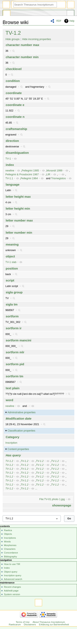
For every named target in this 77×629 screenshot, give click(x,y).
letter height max (18, 196)
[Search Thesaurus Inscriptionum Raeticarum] (35, 4)
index (10, 164)
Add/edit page (11, 590)
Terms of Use (23, 622)
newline (9, 170)
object (10, 256)
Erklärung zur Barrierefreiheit (54, 624)
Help (72, 21)
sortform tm (14, 376)
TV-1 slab (10, 262)
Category (12, 437)
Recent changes (12, 587)
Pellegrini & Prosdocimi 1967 (22, 174)
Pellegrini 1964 (29, 178)
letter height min (18, 208)
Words (7, 541)
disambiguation (17, 152)
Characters (9, 549)
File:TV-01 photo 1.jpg (52, 499)
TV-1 (8, 158)
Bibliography (10, 556)
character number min (22, 57)
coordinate (14, 93)
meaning (12, 244)
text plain (13, 388)
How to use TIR (12, 564)
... (36, 488)
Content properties (18, 449)
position (12, 268)
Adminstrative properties (21, 412)
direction (12, 140)
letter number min (19, 232)
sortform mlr (15, 352)
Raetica (8, 530)
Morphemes (10, 545)
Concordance (11, 552)
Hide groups (13, 39)
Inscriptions (10, 538)
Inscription (11, 442)
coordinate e (15, 105)
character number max (22, 45)
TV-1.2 (13, 33)
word (9, 400)
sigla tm (12, 304)
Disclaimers (30, 624)
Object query (10, 571)
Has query (13, 455)
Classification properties (21, 430)
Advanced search (13, 579)
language (13, 184)
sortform (12, 316)
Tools (70, 13)
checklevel (14, 69)
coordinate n (15, 116)
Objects (8, 534)
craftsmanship (16, 129)
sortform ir (14, 328)
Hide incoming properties (36, 39)
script (10, 280)
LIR (48, 174)
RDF (58, 21)
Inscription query (12, 575)
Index (7, 568)
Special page (6, 13)
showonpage (61, 505)
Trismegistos (58, 178)
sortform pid (15, 364)
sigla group (14, 292)
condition (13, 81)
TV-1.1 (9, 178)
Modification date (18, 418)
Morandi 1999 (54, 170)
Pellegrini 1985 (30, 170)
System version (12, 594)
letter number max (19, 220)
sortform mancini (18, 340)
